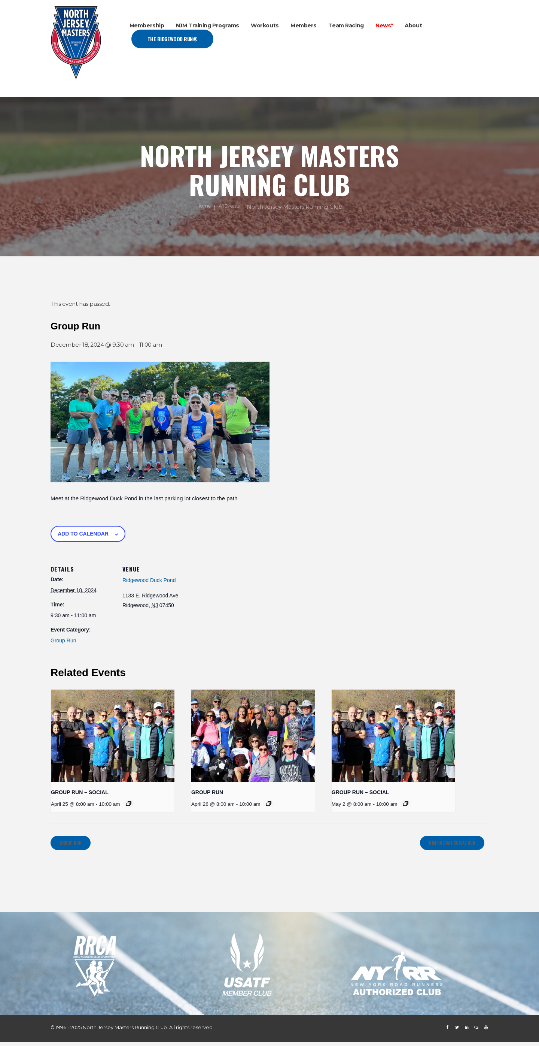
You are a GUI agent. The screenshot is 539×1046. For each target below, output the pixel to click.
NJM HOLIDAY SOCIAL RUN (443, 845)
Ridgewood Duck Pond (149, 580)
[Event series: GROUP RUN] (268, 803)
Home (201, 207)
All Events (230, 207)
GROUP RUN (207, 792)
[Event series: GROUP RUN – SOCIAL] (128, 803)
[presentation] (112, 736)
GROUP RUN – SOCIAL (80, 792)
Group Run (63, 640)
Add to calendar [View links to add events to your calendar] (83, 534)
